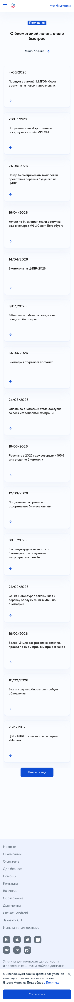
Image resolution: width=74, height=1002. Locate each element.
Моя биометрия (60, 5)
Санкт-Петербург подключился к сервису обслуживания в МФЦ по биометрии (32, 600)
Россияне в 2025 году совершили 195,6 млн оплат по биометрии (37, 458)
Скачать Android (15, 913)
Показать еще (37, 772)
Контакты (10, 883)
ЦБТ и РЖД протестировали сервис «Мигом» (34, 738)
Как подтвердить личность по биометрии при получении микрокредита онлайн (30, 553)
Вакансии (10, 891)
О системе (11, 861)
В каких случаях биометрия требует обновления (34, 692)
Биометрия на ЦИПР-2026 (27, 269)
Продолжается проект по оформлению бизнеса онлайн (30, 505)
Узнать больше (34, 51)
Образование (13, 898)
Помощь (9, 876)
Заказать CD (12, 920)
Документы (12, 905)
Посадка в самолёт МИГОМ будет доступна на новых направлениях (33, 84)
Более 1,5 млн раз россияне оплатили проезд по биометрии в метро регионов (37, 645)
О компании (12, 854)
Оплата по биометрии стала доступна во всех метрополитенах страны (35, 411)
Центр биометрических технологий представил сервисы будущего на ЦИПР (33, 179)
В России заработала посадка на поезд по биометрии (32, 318)
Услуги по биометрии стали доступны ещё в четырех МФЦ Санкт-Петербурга (36, 224)
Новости (9, 847)
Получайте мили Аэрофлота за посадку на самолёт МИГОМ (31, 130)
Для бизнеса (13, 869)
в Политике (51, 983)
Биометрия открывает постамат (31, 362)
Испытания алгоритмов (21, 927)
